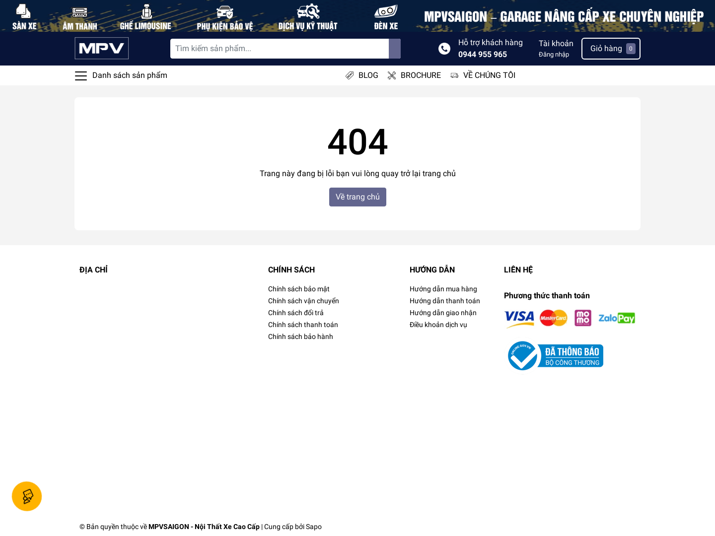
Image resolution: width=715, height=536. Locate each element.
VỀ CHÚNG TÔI (489, 75)
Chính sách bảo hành (300, 336)
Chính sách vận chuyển (303, 301)
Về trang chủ (358, 196)
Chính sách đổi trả (296, 313)
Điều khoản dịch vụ (438, 325)
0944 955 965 (482, 54)
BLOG (368, 75)
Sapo (314, 527)
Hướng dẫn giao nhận (443, 313)
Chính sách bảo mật (299, 289)
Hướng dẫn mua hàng (443, 289)
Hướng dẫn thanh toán (445, 301)
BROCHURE (421, 75)
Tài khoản (556, 43)
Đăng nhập (554, 54)
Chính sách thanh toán (303, 325)
